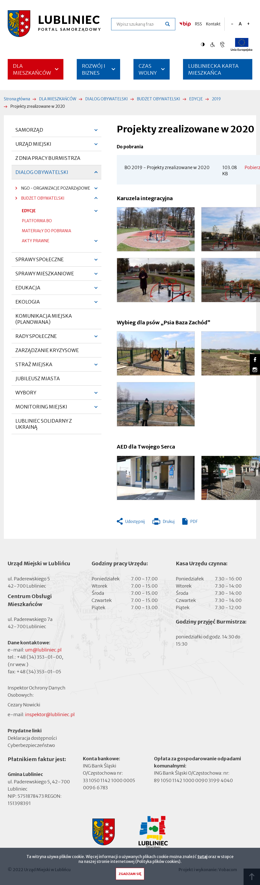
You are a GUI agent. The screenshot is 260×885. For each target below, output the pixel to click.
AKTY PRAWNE (35, 240)
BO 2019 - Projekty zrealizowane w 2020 (166, 167)
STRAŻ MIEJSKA (33, 366)
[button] (156, 229)
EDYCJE (196, 98)
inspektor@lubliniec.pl (50, 714)
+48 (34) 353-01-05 (38, 672)
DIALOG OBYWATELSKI (106, 98)
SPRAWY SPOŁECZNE (39, 261)
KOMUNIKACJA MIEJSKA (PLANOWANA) (43, 319)
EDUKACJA (27, 290)
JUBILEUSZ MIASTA (37, 378)
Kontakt (213, 24)
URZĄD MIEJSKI (33, 146)
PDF (194, 521)
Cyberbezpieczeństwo (31, 745)
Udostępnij (135, 521)
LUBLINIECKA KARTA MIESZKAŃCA (213, 71)
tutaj (202, 857)
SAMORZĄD (29, 132)
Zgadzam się (130, 874)
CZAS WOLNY (148, 69)
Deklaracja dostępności (32, 738)
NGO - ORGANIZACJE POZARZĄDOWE (52, 189)
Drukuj (163, 522)
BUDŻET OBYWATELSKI (158, 98)
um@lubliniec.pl (43, 650)
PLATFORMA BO (37, 222)
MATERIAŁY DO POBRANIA (46, 230)
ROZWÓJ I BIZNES (93, 69)
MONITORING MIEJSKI (41, 409)
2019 (216, 98)
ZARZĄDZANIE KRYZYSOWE (47, 350)
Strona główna (17, 98)
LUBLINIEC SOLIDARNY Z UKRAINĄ (43, 424)
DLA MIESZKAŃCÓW (32, 69)
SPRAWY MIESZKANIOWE (44, 275)
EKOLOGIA (27, 304)
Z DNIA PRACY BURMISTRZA (47, 158)
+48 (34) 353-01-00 (39, 657)
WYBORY (25, 395)
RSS (198, 24)
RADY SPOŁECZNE (36, 338)
